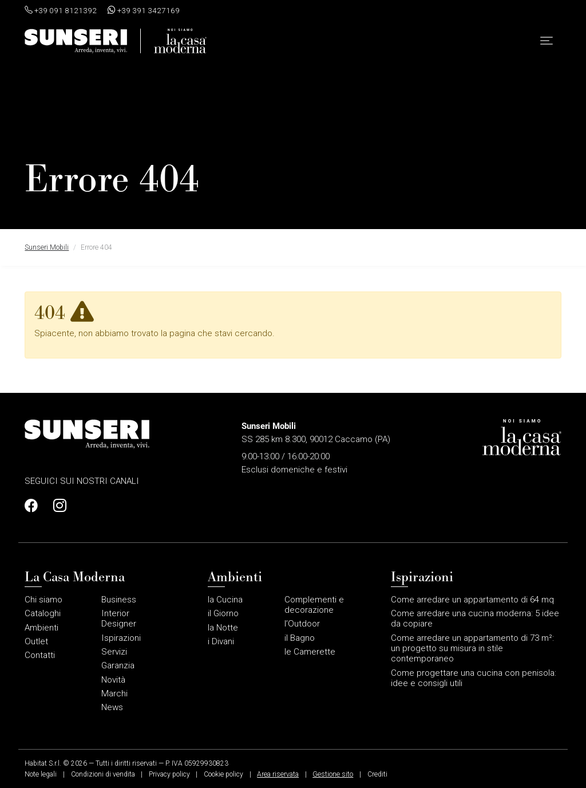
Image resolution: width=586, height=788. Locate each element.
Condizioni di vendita (103, 774)
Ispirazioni (121, 638)
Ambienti (41, 627)
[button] (546, 43)
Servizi (114, 652)
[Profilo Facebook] (34, 506)
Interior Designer (118, 618)
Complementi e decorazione (314, 604)
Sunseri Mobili (47, 247)
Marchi (114, 693)
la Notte (223, 627)
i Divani (221, 641)
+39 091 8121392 (61, 10)
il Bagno (299, 638)
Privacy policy (169, 774)
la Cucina (225, 599)
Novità (113, 680)
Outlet (36, 641)
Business (118, 599)
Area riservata (278, 774)
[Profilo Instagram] (56, 506)
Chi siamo (43, 599)
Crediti (377, 774)
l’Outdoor (302, 623)
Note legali (41, 774)
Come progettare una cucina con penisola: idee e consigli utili (473, 678)
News (112, 707)
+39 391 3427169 (144, 10)
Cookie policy (223, 774)
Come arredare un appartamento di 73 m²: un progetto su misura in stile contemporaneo (472, 648)
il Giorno (223, 613)
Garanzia (117, 665)
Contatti (40, 655)
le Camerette (309, 652)
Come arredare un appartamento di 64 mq (472, 599)
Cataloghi (43, 613)
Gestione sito (332, 774)
